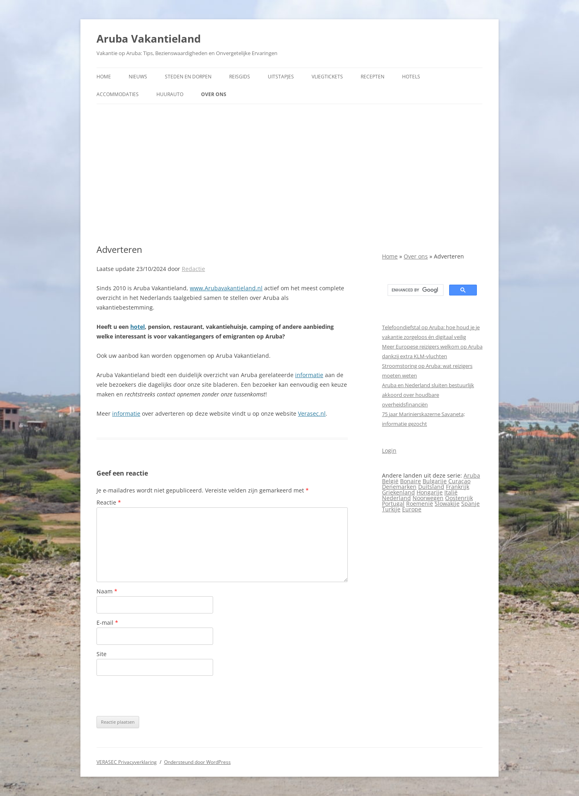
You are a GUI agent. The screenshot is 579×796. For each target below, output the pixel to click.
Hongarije (430, 492)
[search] (415, 290)
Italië (451, 492)
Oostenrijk (459, 498)
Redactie (193, 269)
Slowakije (447, 503)
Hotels (411, 76)
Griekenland (398, 492)
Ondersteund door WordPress (197, 762)
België (390, 481)
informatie (309, 375)
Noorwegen (428, 498)
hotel (137, 326)
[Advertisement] (289, 174)
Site (101, 654)
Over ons (213, 94)
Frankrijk (457, 486)
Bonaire (410, 481)
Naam (106, 591)
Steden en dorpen (188, 76)
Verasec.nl (312, 413)
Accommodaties (117, 94)
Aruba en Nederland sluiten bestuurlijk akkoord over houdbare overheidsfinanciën (428, 395)
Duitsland (431, 486)
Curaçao (459, 481)
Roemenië (419, 503)
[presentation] (157, 696)
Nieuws (138, 76)
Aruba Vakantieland (148, 38)
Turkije (391, 509)
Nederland (396, 498)
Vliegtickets (327, 76)
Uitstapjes (281, 76)
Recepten (372, 76)
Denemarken (399, 486)
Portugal (393, 503)
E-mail (107, 622)
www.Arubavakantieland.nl (226, 288)
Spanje (470, 503)
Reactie (108, 502)
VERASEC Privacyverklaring (126, 762)
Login (389, 450)
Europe (411, 509)
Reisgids (239, 76)
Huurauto (169, 94)
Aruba (472, 475)
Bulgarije (435, 481)
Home (103, 76)
